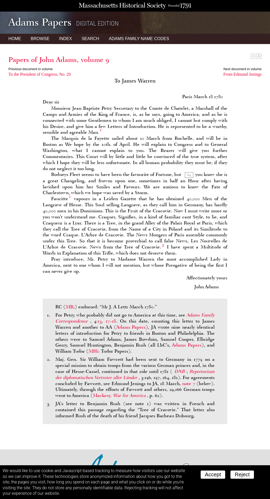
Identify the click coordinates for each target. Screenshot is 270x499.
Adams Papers (131, 327)
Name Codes (139, 38)
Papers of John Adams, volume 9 (58, 59)
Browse (40, 38)
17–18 (110, 321)
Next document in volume (243, 69)
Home (14, 38)
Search (90, 38)
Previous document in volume (30, 69)
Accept (213, 474)
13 (100, 321)
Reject (242, 474)
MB (69, 307)
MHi (93, 351)
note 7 (188, 383)
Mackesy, (120, 395)
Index (65, 38)
